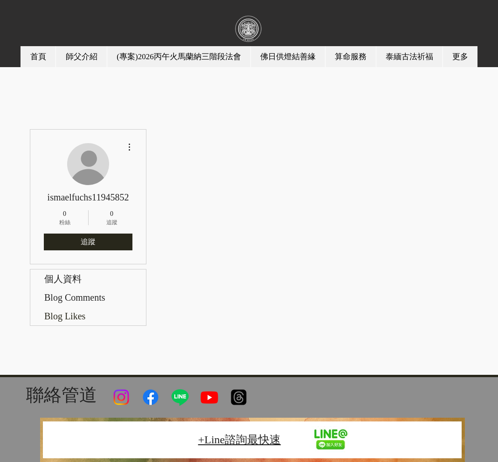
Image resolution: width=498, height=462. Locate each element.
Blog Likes (64, 316)
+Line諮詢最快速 (239, 440)
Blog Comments (74, 297)
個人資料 (63, 279)
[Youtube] (209, 397)
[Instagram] (121, 397)
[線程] (238, 397)
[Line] (180, 397)
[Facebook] (150, 397)
